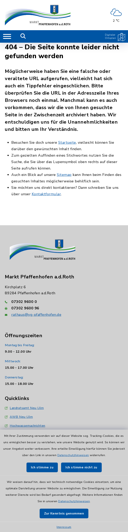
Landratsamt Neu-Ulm (24, 408)
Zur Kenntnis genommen (64, 513)
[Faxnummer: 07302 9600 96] (64, 308)
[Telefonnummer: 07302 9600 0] (64, 301)
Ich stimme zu (42, 467)
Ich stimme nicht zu (81, 467)
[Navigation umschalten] (7, 36)
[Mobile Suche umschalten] (23, 36)
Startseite (67, 142)
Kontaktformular (46, 194)
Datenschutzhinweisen (73, 455)
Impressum (64, 527)
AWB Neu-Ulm (19, 417)
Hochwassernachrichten (25, 426)
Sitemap (64, 174)
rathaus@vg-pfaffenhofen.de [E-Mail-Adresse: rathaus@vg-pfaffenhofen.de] (36, 314)
